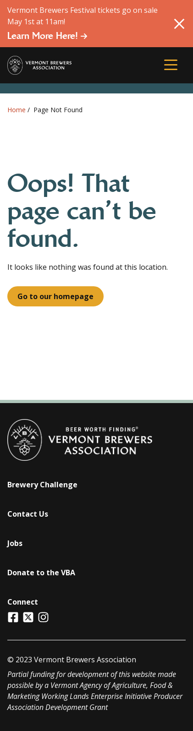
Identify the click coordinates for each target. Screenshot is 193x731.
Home (16, 109)
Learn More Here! (47, 36)
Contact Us (27, 514)
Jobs (14, 543)
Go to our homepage (55, 296)
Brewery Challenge (42, 485)
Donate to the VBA (41, 572)
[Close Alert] (179, 24)
